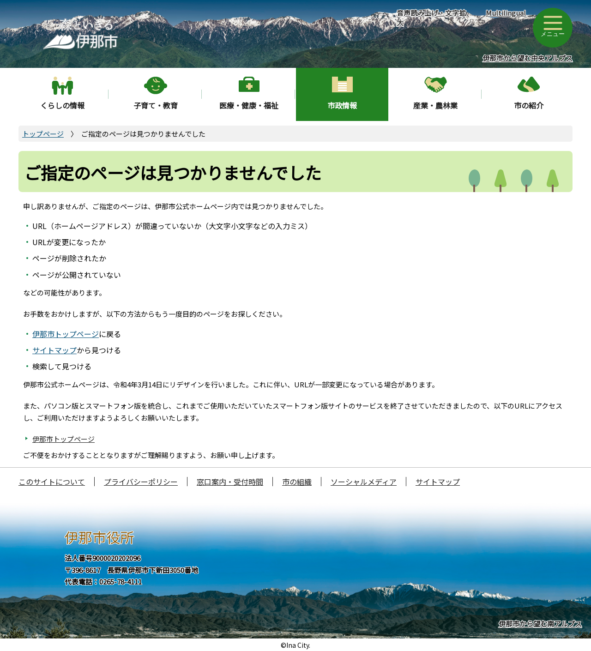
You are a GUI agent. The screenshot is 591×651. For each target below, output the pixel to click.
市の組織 (297, 481)
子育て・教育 (155, 105)
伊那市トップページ (65, 333)
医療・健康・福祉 (248, 105)
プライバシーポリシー (141, 481)
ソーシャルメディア (364, 481)
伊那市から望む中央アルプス (527, 58)
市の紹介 (528, 105)
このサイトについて (51, 481)
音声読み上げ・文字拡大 (431, 17)
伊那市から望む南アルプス (540, 623)
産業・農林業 (435, 105)
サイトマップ (54, 350)
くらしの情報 (62, 105)
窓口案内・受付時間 (230, 481)
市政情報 (342, 105)
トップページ (43, 134)
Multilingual (506, 13)
